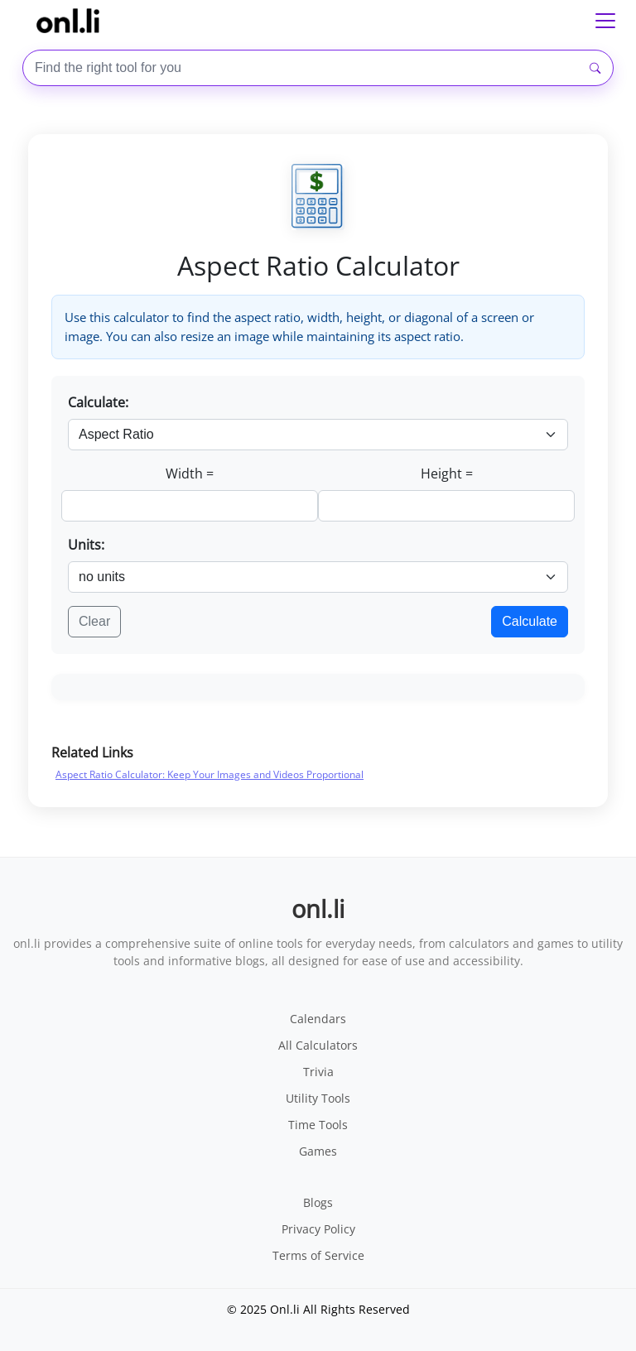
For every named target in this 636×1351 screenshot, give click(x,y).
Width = (190, 473)
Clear (94, 621)
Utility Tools (318, 1098)
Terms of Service (318, 1255)
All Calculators (318, 1045)
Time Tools (318, 1124)
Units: (86, 545)
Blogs (318, 1202)
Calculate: (98, 402)
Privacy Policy (318, 1229)
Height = (447, 473)
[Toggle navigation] (605, 20)
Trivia (318, 1071)
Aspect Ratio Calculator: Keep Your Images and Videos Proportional (209, 774)
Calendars (318, 1018)
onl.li (318, 908)
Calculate (529, 621)
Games (318, 1151)
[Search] (595, 68)
